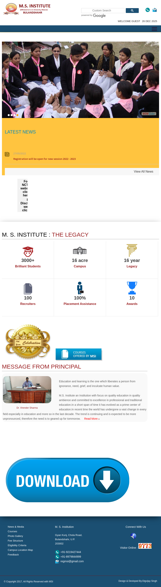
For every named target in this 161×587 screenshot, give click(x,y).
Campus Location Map (20, 549)
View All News (143, 171)
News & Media (16, 526)
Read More (92, 418)
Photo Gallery (15, 536)
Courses (12, 531)
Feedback (13, 554)
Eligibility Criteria (17, 545)
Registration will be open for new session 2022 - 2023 (44, 159)
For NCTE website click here (26, 188)
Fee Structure (15, 540)
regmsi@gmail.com (72, 561)
